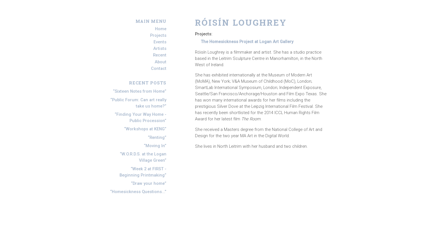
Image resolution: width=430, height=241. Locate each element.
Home (160, 28)
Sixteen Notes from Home (140, 91)
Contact (158, 68)
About (160, 61)
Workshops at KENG (145, 128)
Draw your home (149, 183)
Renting (157, 137)
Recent (159, 55)
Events (160, 41)
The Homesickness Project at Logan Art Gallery (247, 41)
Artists (159, 48)
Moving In (155, 145)
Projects (158, 35)
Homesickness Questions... (138, 191)
